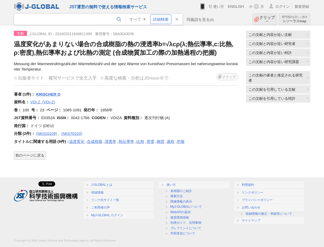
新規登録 (302, 6)
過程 (171, 141)
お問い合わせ (251, 207)
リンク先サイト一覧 (105, 200)
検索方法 (176, 196)
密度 (150, 141)
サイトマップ (251, 220)
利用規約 (248, 185)
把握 (181, 141)
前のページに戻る (29, 155)
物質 (160, 141)
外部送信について (182, 233)
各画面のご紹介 (181, 191)
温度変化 (77, 141)
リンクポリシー (252, 192)
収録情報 (97, 192)
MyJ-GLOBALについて (186, 207)
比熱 (140, 141)
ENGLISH (236, 6)
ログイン (282, 6)
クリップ (267, 19)
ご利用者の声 (100, 207)
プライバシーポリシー (257, 200)
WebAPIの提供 (180, 212)
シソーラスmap (295, 19)
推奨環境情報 (179, 217)
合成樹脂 (94, 141)
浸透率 (110, 141)
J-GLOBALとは (101, 185)
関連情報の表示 (181, 201)
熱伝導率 (126, 141)
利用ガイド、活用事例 (185, 223)
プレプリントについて (185, 228)
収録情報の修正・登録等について (269, 213)
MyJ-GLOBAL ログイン (107, 215)
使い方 (218, 6)
